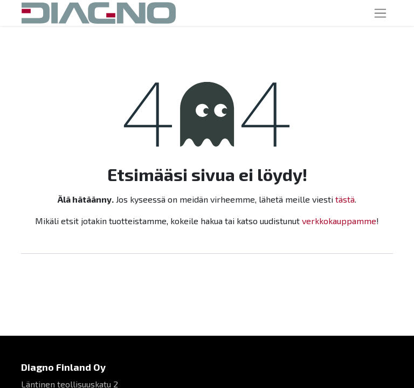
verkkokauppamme (339, 221)
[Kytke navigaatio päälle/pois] (380, 13)
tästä (345, 199)
